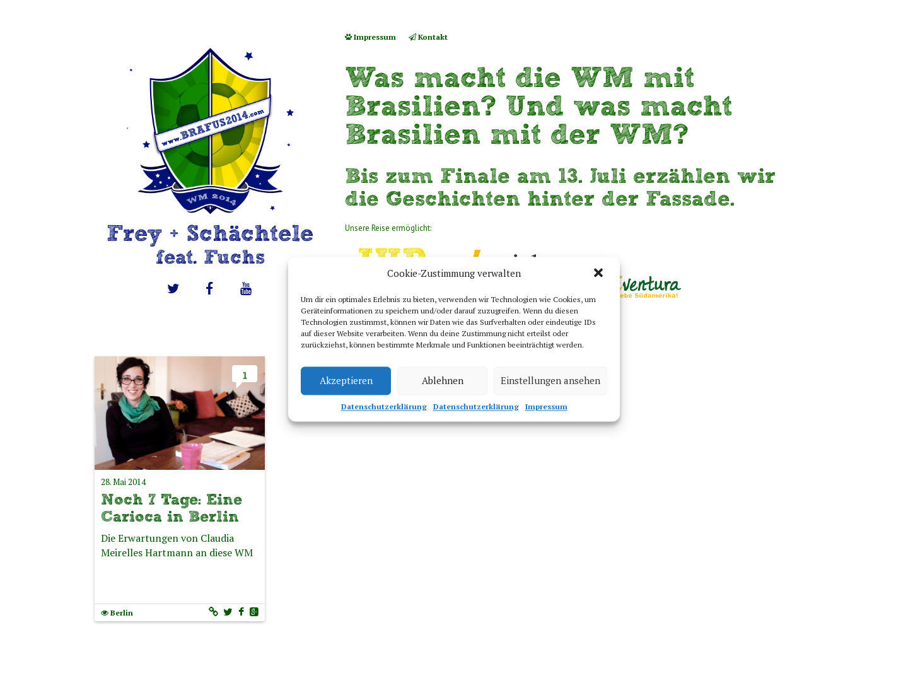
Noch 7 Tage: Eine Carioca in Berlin (171, 507)
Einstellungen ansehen (550, 380)
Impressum (546, 406)
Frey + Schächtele (210, 244)
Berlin (121, 612)
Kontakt (428, 37)
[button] (599, 273)
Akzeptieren (346, 380)
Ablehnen (442, 380)
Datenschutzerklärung (384, 406)
